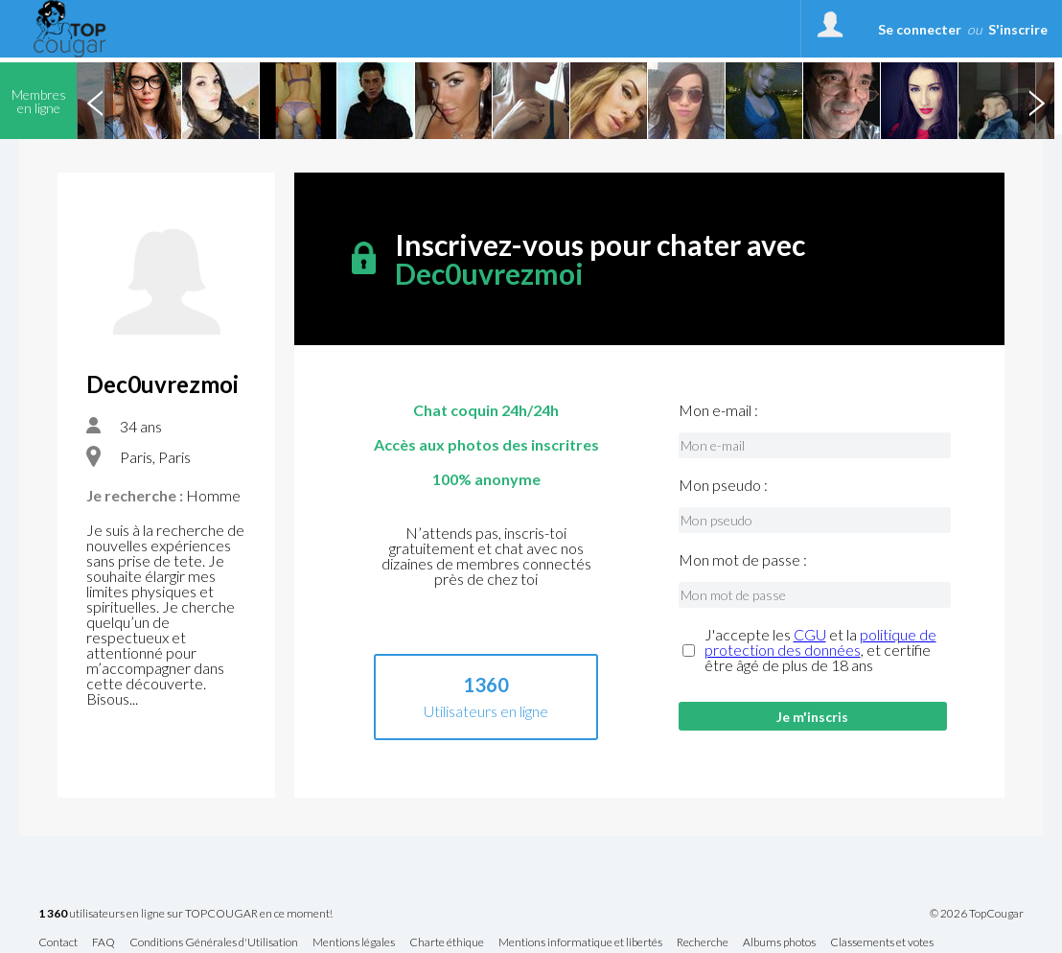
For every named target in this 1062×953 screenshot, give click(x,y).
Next (1036, 100)
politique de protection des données (820, 642)
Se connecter (919, 29)
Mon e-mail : (718, 410)
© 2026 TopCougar (977, 913)
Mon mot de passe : (743, 560)
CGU (810, 634)
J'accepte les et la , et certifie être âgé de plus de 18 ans (820, 650)
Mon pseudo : (723, 485)
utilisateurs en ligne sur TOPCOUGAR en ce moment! (185, 914)
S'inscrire (1018, 29)
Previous (95, 100)
